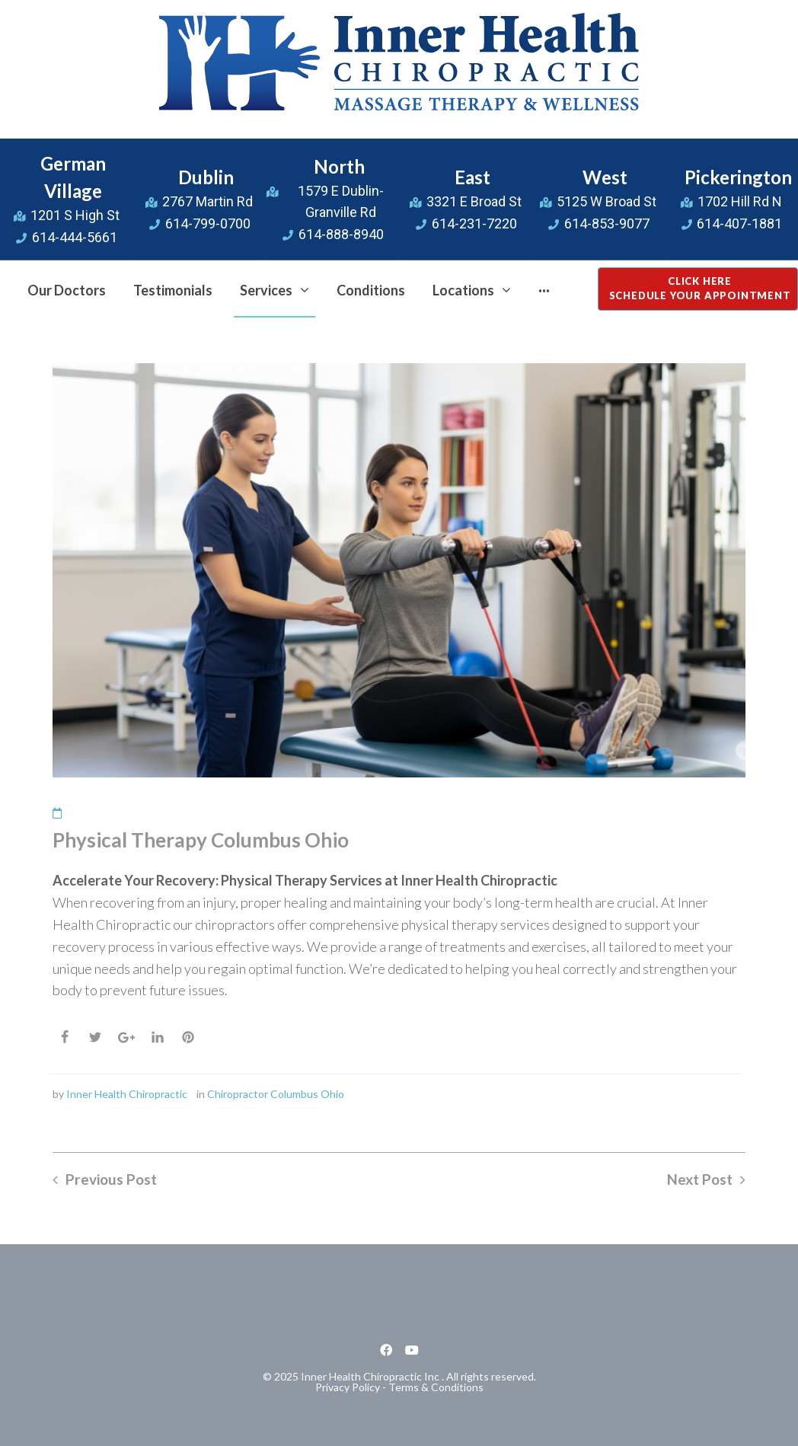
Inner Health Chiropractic (126, 1093)
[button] (698, 289)
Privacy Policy (347, 1387)
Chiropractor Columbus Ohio (275, 1093)
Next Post (700, 1179)
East (472, 177)
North (339, 166)
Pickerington (738, 177)
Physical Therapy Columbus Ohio (201, 840)
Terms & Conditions (436, 1387)
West (605, 177)
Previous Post (111, 1179)
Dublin (206, 177)
